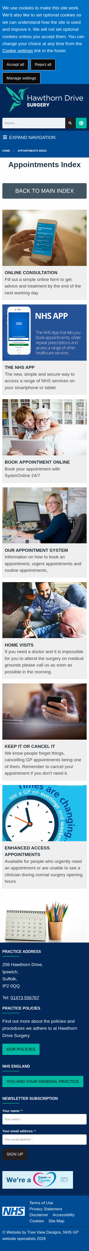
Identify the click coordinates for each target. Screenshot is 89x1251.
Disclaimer (38, 1215)
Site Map (56, 1221)
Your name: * (12, 1111)
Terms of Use (41, 1203)
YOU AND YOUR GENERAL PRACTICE (43, 1081)
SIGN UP (15, 1154)
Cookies (36, 1221)
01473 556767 (25, 997)
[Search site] (70, 123)
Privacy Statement (45, 1209)
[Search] (33, 123)
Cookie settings (17, 50)
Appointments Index (32, 150)
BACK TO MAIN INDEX (44, 191)
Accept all (15, 64)
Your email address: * (19, 1131)
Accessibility (64, 1215)
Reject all (43, 64)
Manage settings (21, 78)
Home (6, 150)
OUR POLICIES (21, 1049)
